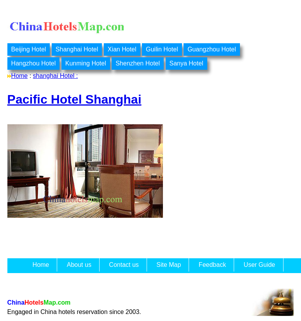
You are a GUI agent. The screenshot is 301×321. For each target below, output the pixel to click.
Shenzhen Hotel (138, 63)
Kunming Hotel (85, 63)
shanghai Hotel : (55, 75)
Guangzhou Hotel (211, 49)
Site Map (168, 264)
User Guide (259, 264)
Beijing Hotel (28, 49)
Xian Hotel (122, 49)
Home (19, 75)
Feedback (212, 264)
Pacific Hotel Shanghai (74, 99)
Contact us (123, 264)
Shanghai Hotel (77, 49)
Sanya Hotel (186, 63)
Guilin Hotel (162, 49)
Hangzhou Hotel (33, 63)
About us (79, 264)
